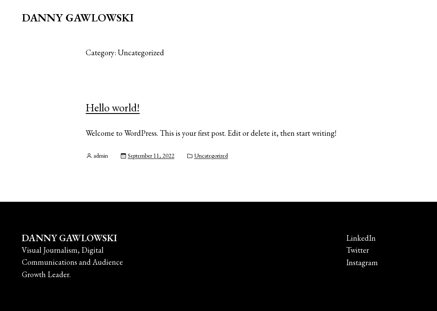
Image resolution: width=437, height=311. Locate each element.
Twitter (357, 250)
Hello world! (113, 107)
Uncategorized (211, 155)
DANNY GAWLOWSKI (78, 17)
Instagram (362, 262)
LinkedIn (361, 238)
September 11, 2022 (151, 155)
